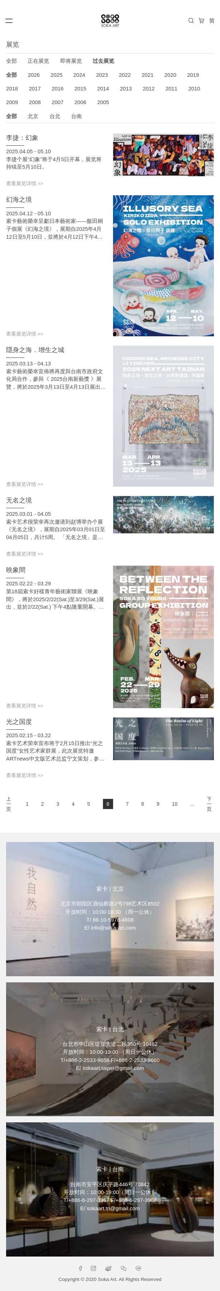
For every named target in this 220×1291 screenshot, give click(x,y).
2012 (149, 89)
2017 (35, 89)
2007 (58, 102)
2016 (58, 89)
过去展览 (103, 61)
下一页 (209, 803)
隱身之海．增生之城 (35, 350)
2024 (79, 75)
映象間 (15, 570)
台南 (76, 116)
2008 (35, 102)
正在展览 (38, 61)
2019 (193, 75)
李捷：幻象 (22, 137)
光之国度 (19, 721)
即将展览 (71, 61)
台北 (55, 116)
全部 (11, 61)
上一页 (8, 803)
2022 (125, 75)
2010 (194, 89)
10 (175, 803)
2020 (170, 75)
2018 (12, 89)
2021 (148, 75)
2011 (171, 89)
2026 (33, 75)
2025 (56, 75)
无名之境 (19, 500)
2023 (102, 75)
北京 (33, 116)
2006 (80, 102)
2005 (103, 102)
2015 (80, 89)
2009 (12, 102)
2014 (103, 89)
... (192, 803)
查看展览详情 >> (24, 183)
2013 (126, 89)
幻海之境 (19, 199)
